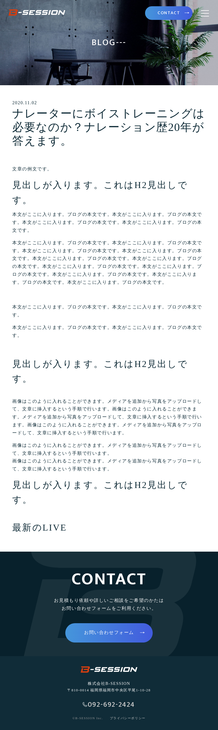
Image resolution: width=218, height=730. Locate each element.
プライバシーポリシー (128, 718)
